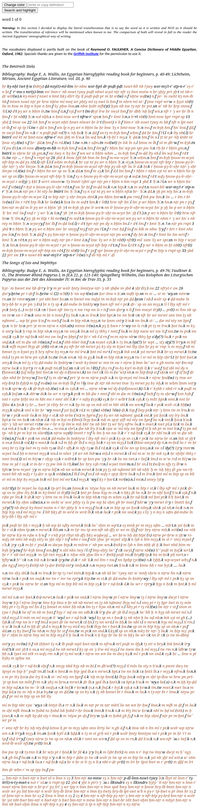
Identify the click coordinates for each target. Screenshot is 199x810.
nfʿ (29, 612)
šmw (16, 122)
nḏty (86, 399)
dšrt (71, 96)
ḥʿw (78, 137)
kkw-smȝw (145, 442)
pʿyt (62, 535)
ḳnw (39, 550)
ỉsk (35, 122)
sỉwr (41, 432)
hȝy (103, 488)
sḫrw (21, 153)
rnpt (159, 101)
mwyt (147, 309)
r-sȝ (107, 442)
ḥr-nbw (80, 86)
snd (44, 438)
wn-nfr (97, 529)
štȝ (155, 309)
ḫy (77, 404)
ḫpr (168, 116)
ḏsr (5, 293)
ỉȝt (177, 447)
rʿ (37, 132)
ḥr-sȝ (168, 351)
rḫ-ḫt (111, 137)
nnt (5, 399)
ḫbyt (72, 336)
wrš (186, 550)
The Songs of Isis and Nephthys (29, 262)
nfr (123, 91)
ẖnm (111, 320)
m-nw (114, 157)
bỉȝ (35, 458)
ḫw (93, 419)
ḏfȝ (112, 529)
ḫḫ (70, 442)
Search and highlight (20, 10)
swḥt (172, 96)
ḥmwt (7, 351)
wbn (74, 539)
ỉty (77, 96)
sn (65, 170)
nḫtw (134, 96)
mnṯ (69, 101)
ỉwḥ (150, 393)
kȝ (180, 96)
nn (106, 207)
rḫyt (70, 535)
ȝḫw (100, 539)
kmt (55, 96)
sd (32, 502)
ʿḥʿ (4, 111)
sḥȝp (49, 458)
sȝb (95, 463)
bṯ (150, 463)
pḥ (172, 554)
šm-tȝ (68, 309)
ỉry (177, 415)
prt (169, 91)
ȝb (43, 346)
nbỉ (159, 432)
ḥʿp (19, 535)
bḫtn (36, 111)
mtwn (15, 101)
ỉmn (134, 91)
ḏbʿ (170, 142)
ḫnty (76, 288)
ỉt (119, 122)
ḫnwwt (9, 372)
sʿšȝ (35, 362)
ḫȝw (114, 105)
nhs (190, 228)
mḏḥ (130, 293)
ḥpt (110, 315)
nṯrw (51, 325)
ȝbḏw (114, 288)
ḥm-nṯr (8, 207)
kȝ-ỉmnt (91, 362)
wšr (74, 469)
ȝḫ (175, 91)
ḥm (113, 101)
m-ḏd (143, 153)
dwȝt (24, 507)
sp (20, 127)
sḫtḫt (179, 453)
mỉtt (153, 399)
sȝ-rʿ (190, 86)
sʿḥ (4, 544)
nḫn (136, 617)
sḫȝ (17, 572)
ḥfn (5, 469)
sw (24, 122)
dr (42, 393)
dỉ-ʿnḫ (96, 254)
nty (45, 191)
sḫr (60, 377)
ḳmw (144, 565)
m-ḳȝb (185, 142)
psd (41, 544)
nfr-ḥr (74, 346)
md (107, 142)
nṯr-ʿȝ (13, 166)
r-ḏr (29, 293)
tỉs (106, 372)
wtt (10, 96)
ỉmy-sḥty (100, 550)
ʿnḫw (74, 554)
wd (38, 116)
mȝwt (100, 342)
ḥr (4, 86)
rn (4, 298)
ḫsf (65, 367)
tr (104, 309)
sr (116, 96)
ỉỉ (43, 196)
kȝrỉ (128, 367)
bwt (166, 544)
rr (142, 325)
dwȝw (58, 544)
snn (112, 309)
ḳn (187, 502)
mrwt (162, 315)
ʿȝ (174, 111)
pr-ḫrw (168, 535)
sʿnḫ (54, 535)
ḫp (149, 336)
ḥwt (190, 357)
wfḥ (13, 346)
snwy (151, 479)
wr (76, 101)
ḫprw (91, 415)
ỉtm (183, 309)
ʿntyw (93, 488)
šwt (28, 447)
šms (46, 602)
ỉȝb (137, 539)
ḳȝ (118, 438)
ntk (193, 529)
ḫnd (165, 377)
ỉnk (146, 196)
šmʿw (70, 424)
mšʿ (5, 186)
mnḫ (131, 525)
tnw (142, 377)
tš (35, 309)
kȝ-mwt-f (30, 96)
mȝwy (101, 565)
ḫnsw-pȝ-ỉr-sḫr (166, 166)
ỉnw (71, 105)
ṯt (161, 137)
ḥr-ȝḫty (159, 91)
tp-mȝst (125, 377)
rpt (65, 393)
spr (95, 116)
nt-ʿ (141, 101)
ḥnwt (74, 122)
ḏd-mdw (177, 298)
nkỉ (41, 336)
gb (162, 362)
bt (39, 191)
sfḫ (69, 447)
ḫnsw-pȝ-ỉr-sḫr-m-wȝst (103, 176)
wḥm (134, 132)
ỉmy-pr (143, 410)
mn (60, 137)
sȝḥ (109, 342)
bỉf (193, 342)
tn (103, 298)
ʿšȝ (114, 127)
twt (95, 372)
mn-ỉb (188, 96)
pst (149, 105)
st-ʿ (151, 320)
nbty (38, 86)
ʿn (11, 325)
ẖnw (6, 142)
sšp (58, 539)
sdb (87, 612)
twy (80, 550)
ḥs (62, 298)
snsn (183, 606)
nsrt (179, 554)
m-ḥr (172, 442)
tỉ (165, 304)
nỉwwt (84, 122)
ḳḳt (34, 181)
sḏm (95, 142)
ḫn (19, 404)
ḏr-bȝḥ (38, 388)
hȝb (188, 393)
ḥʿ (71, 293)
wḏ (142, 96)
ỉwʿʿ (147, 362)
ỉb (188, 111)
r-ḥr (53, 424)
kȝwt (121, 346)
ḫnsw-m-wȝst (182, 157)
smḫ (78, 565)
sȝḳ (185, 492)
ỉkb (55, 529)
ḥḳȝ (63, 96)
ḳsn (180, 393)
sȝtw (16, 399)
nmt (114, 331)
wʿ (160, 105)
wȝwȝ (35, 223)
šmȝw (31, 166)
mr (47, 91)
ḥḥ (183, 404)
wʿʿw (167, 458)
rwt (115, 228)
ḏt (113, 254)
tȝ (52, 304)
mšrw (83, 544)
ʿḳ (88, 559)
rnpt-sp (178, 116)
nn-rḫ (188, 469)
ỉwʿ (111, 550)
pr (102, 96)
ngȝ (11, 565)
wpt (151, 342)
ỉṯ (82, 96)
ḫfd (78, 157)
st (51, 293)
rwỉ (70, 572)
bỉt (133, 469)
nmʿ (59, 228)
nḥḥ (145, 469)
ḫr (149, 111)
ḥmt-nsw (63, 116)
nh (86, 453)
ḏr (38, 346)
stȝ (13, 142)
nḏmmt (8, 320)
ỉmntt (76, 181)
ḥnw (96, 492)
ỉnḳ (83, 342)
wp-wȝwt (172, 559)
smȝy (72, 228)
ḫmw (76, 488)
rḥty (55, 404)
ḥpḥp (127, 559)
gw (179, 469)
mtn (182, 293)
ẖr (101, 127)
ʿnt (77, 415)
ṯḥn (141, 346)
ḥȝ (68, 315)
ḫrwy (26, 377)
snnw (185, 105)
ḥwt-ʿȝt (44, 404)
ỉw (4, 105)
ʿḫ (159, 228)
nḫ (47, 388)
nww (144, 331)
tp (24, 127)
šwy (58, 153)
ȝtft (122, 419)
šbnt (77, 419)
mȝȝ (156, 304)
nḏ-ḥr (29, 336)
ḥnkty (88, 304)
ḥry (41, 351)
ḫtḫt (24, 399)
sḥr (22, 166)
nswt (72, 91)
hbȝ (5, 606)
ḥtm (166, 410)
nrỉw (69, 415)
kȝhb (158, 388)
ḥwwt (20, 288)
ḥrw (16, 469)
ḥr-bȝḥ (29, 550)
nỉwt (76, 342)
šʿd (99, 336)
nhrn (127, 101)
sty (109, 346)
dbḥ (137, 111)
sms (38, 315)
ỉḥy (172, 304)
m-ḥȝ (119, 367)
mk (99, 404)
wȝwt (6, 453)
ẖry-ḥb (8, 304)
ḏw (162, 320)
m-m (42, 325)
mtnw (80, 325)
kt (21, 137)
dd (135, 535)
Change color (14, 5)
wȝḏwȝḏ (101, 535)
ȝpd (136, 415)
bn (125, 223)
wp (127, 147)
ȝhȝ (104, 367)
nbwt (99, 91)
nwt (101, 101)
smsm (56, 181)
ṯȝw (5, 612)
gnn (34, 320)
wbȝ (184, 559)
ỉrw (102, 111)
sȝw (109, 428)
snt (15, 137)
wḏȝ (161, 176)
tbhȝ (103, 331)
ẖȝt (166, 565)
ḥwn (104, 304)
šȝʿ (56, 105)
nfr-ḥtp (8, 161)
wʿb (63, 293)
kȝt (29, 432)
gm (180, 147)
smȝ (73, 331)
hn (48, 170)
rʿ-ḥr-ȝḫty (66, 507)
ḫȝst (180, 101)
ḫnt (103, 315)
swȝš (115, 111)
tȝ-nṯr (136, 105)
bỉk (141, 228)
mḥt (5, 488)
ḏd (41, 127)
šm (98, 147)
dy (107, 223)
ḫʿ (157, 544)
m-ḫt (29, 309)
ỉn (43, 111)
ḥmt (16, 442)
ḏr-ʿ (133, 304)
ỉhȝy (31, 346)
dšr (32, 393)
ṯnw (150, 101)
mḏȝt (95, 298)
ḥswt (108, 122)
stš (18, 342)
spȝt (115, 419)
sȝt (71, 111)
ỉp (65, 127)
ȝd (16, 463)
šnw (109, 293)
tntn (77, 572)
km (127, 181)
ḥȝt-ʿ (5, 288)
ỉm (87, 137)
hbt (42, 399)
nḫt (160, 492)
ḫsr (102, 293)
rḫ (69, 463)
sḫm (25, 502)
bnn (139, 362)
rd (61, 142)
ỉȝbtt (85, 181)
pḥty (83, 101)
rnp (87, 309)
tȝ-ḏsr (39, 473)
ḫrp (176, 105)
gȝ (90, 357)
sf (180, 372)
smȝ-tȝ (23, 565)
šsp (132, 410)
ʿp (12, 544)
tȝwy (148, 86)
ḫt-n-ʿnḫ (125, 535)
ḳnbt (184, 137)
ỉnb (92, 453)
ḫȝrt (26, 367)
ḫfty (5, 559)
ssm (147, 239)
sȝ (128, 91)
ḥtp (27, 105)
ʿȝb (59, 207)
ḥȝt (95, 111)
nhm (164, 218)
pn (133, 147)
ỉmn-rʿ (56, 91)
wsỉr (66, 288)
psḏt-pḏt (91, 96)
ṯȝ (184, 315)
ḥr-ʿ (33, 142)
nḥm (152, 170)
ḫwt (29, 597)
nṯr (116, 91)
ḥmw (143, 142)
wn (157, 111)
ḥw (41, 377)
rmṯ (136, 196)
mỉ (62, 101)
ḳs (49, 559)
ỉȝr (77, 529)
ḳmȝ (143, 447)
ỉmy (105, 597)
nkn (72, 550)
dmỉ (90, 196)
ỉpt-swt (187, 122)
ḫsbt (92, 105)
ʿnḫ (144, 111)
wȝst (109, 91)
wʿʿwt (119, 372)
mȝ (122, 137)
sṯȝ (161, 342)
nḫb (45, 116)
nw (127, 105)
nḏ (69, 612)
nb (141, 86)
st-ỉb (6, 127)
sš (161, 142)
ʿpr (107, 539)
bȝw (37, 105)
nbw (84, 105)
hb (4, 101)
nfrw (49, 351)
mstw (144, 91)
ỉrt (178, 342)
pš (167, 424)
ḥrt (172, 228)
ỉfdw (6, 404)
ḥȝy (159, 583)
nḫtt (64, 122)
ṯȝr (135, 559)
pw (8, 147)
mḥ (5, 357)
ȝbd (5, 122)
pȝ (20, 111)
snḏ (30, 212)
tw (119, 315)
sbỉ (171, 367)
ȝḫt (137, 288)
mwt (59, 315)
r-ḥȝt (28, 186)
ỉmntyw (87, 288)
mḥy (31, 372)
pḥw (63, 105)
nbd (12, 377)
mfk (100, 105)
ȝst (41, 298)
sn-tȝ (104, 132)
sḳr (162, 372)
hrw (45, 101)
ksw (15, 105)
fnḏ (15, 612)
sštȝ (40, 539)
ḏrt (40, 288)
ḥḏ (121, 228)
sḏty (65, 525)
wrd (70, 511)
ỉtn (96, 554)
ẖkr (86, 424)
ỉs (107, 101)
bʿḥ (171, 496)
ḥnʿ (176, 127)
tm (55, 367)
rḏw (5, 496)
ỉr (123, 116)
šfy (133, 529)
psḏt (90, 91)
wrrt (45, 181)
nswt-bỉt (131, 86)
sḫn (5, 377)
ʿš (73, 142)
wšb (121, 399)
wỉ (20, 181)
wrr (181, 234)
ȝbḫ (67, 137)
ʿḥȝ (68, 153)
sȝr (95, 399)
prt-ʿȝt (31, 325)
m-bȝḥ (158, 127)
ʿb (113, 410)
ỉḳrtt (123, 473)
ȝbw (19, 492)
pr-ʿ (160, 96)
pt (150, 325)
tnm (186, 447)
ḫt (15, 116)
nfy (83, 447)
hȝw (102, 606)
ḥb (166, 122)
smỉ (28, 410)
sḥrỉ (71, 428)
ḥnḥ (25, 234)
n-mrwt (31, 453)
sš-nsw (28, 147)
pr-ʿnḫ (174, 137)
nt (182, 91)
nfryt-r (166, 288)
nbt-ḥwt (52, 298)
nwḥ (55, 320)
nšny (144, 507)
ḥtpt (142, 535)
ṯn (120, 142)
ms (147, 127)
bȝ (152, 383)
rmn (21, 298)
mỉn (44, 447)
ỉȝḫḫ (156, 559)
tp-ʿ (5, 432)
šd (109, 572)
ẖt (7, 91)
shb (67, 342)
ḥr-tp (57, 572)
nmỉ (19, 539)
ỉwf (143, 458)
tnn (138, 309)
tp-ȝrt (56, 488)
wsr (68, 502)
